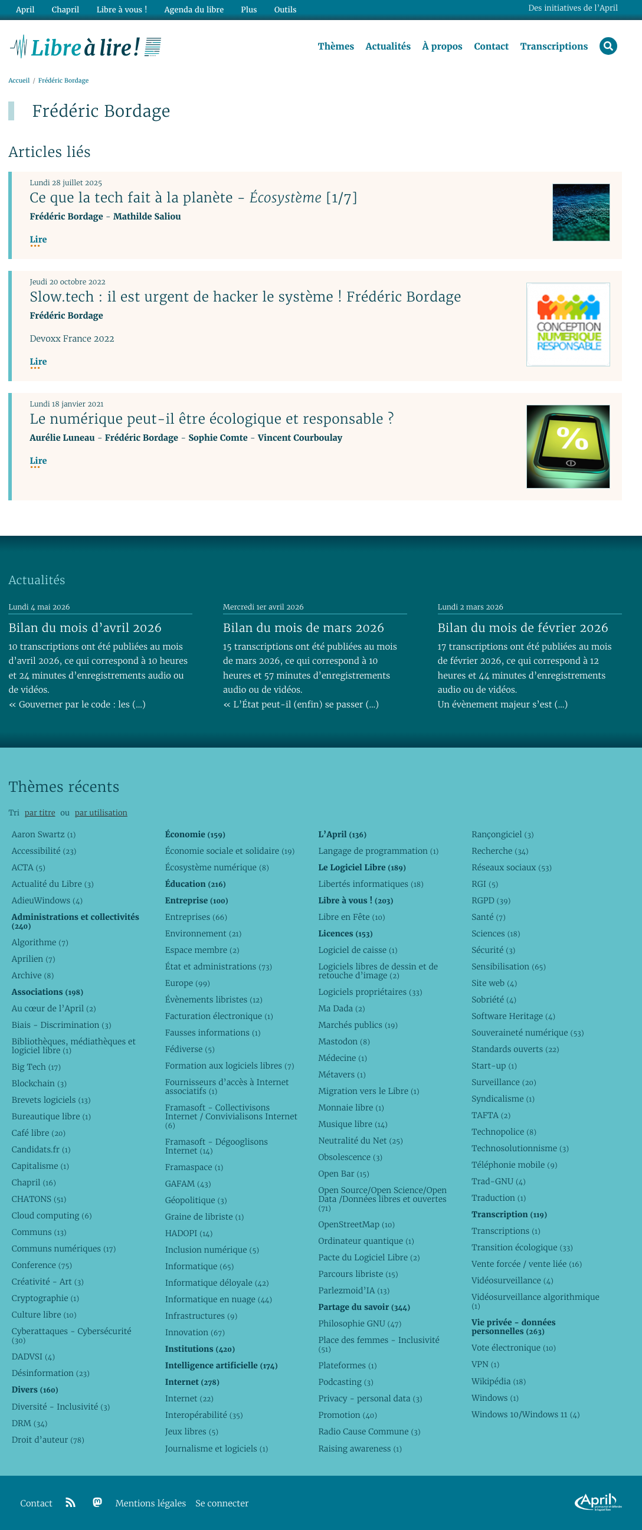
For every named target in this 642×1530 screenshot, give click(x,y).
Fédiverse (190, 1049)
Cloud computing (52, 1215)
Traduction (498, 1197)
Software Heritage (513, 1016)
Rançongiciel (502, 834)
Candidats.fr (41, 1149)
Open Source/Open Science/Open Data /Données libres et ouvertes (382, 1199)
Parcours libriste (358, 1274)
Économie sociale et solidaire (230, 851)
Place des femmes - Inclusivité (379, 1344)
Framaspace (194, 1167)
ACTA (28, 867)
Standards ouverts (515, 1049)
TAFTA (490, 1115)
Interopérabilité (204, 1415)
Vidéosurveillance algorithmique (535, 1301)
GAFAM (188, 1183)
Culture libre (44, 1314)
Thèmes (336, 47)
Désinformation (51, 1373)
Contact (491, 47)
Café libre (38, 1133)
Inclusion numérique (212, 1249)
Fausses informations (213, 1032)
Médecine (342, 1058)
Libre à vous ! (122, 10)
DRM (30, 1423)
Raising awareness (360, 1448)
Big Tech (36, 1067)
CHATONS (39, 1199)
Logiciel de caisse (357, 950)
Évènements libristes (214, 999)
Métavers (341, 1074)
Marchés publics (358, 1025)
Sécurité (493, 950)
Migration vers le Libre (368, 1091)
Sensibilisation (508, 966)
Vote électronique (513, 1347)
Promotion (347, 1415)
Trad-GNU (498, 1181)
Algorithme (40, 942)
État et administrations (219, 966)
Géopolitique (196, 1200)
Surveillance (503, 1082)
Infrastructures (201, 1316)
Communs (39, 1232)
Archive (33, 975)
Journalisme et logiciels (216, 1448)
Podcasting (345, 1382)
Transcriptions (554, 47)
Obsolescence (350, 1157)
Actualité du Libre (53, 884)
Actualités (388, 47)
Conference (42, 1265)
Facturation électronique (219, 1016)
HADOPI (189, 1233)
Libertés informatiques (371, 884)
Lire (38, 239)
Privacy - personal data (370, 1398)
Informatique (199, 1266)
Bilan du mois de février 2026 (523, 627)
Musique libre (353, 1124)
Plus (249, 10)
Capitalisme (40, 1166)
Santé (488, 917)
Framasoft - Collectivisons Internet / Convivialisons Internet (231, 1116)
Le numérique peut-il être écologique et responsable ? (212, 419)
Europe (187, 983)
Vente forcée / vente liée (526, 1264)
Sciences (495, 933)
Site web (494, 983)
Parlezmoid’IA (353, 1290)
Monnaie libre (351, 1107)
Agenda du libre (194, 10)
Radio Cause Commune (369, 1431)
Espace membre (202, 950)
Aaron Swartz (44, 834)
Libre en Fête (351, 917)
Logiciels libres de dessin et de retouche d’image (378, 971)
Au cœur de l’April (54, 1008)
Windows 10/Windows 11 (525, 1414)
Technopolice (503, 1131)
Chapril (34, 1182)
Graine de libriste (204, 1216)
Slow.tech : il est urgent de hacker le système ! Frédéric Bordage (245, 297)
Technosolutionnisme (520, 1148)
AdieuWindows (47, 900)
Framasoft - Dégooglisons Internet (216, 1146)
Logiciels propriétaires (370, 992)
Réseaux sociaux (511, 867)
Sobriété (493, 999)
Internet (189, 1398)
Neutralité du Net (360, 1140)
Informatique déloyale (217, 1282)
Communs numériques (64, 1248)
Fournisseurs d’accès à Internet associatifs (227, 1086)
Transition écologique (522, 1247)
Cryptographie (45, 1298)
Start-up (494, 1065)
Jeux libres (192, 1431)
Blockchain (39, 1083)
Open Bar (343, 1173)
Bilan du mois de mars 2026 (304, 627)
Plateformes (347, 1365)
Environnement (203, 933)
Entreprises (196, 917)
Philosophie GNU (359, 1323)
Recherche (500, 851)
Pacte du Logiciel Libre (369, 1257)
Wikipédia (498, 1381)
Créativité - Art (48, 1281)
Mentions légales (151, 1503)
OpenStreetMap (356, 1224)
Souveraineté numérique (527, 1032)
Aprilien (33, 959)
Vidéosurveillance (512, 1280)
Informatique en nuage (219, 1299)
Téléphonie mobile (514, 1164)
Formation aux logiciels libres (229, 1065)
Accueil (19, 80)
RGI (484, 884)
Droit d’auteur (48, 1439)
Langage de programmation (378, 851)
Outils (285, 10)
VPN (485, 1364)
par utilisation (101, 813)
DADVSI (33, 1356)
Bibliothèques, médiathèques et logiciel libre (74, 1046)
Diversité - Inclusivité (61, 1406)
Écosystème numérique (217, 867)
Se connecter (221, 1503)
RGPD (490, 900)
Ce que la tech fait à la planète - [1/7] (194, 198)
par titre (40, 813)
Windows (495, 1398)
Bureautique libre (51, 1116)
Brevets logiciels (51, 1100)
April (25, 10)
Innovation (195, 1332)
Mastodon (344, 1041)
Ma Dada (341, 1008)
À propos (442, 47)
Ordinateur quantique (366, 1241)
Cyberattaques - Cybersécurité (72, 1335)
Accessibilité (44, 851)
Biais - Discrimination (62, 1025)
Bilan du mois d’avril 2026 (85, 627)
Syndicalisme (503, 1098)
